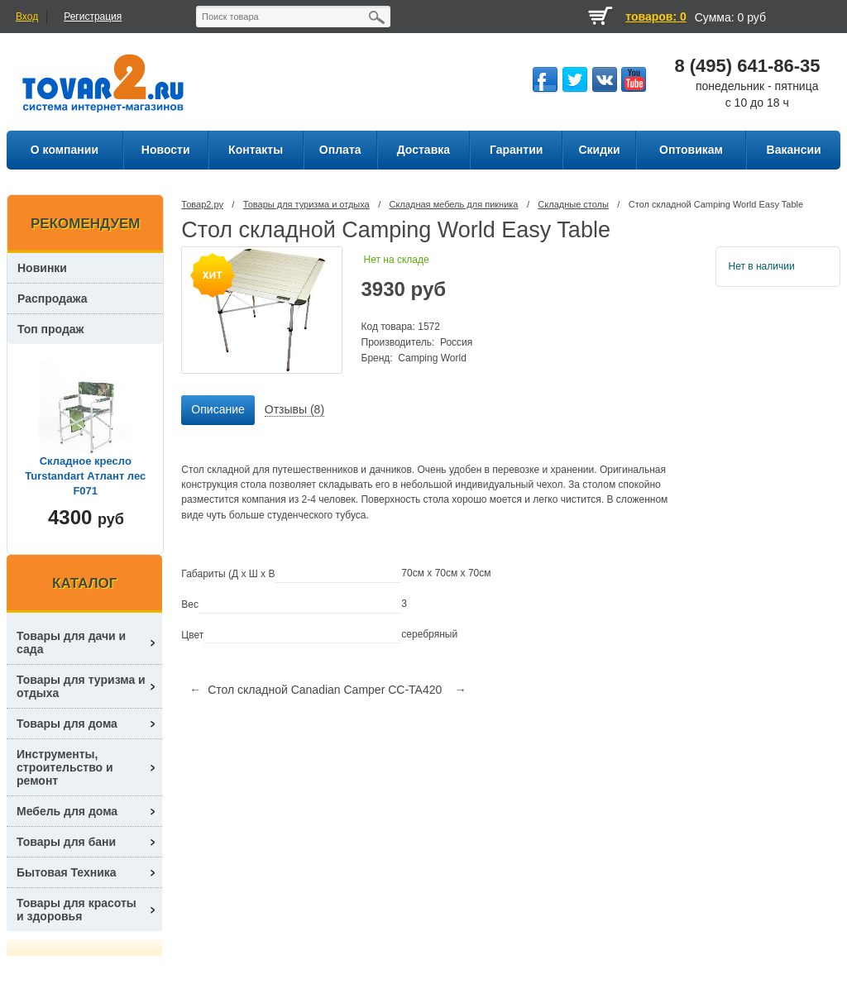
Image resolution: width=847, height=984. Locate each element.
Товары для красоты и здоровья (76, 909)
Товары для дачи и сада (71, 642)
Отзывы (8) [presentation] (294, 409)
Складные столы (573, 204)
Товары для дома (67, 723)
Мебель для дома (67, 811)
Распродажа (52, 298)
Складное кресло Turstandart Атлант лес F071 (85, 476)
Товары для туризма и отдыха (306, 204)
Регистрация (93, 16)
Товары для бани (66, 841)
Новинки (42, 268)
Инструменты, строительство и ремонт (65, 767)
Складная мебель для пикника (454, 204)
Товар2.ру (202, 204)
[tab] (217, 410)
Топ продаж (50, 329)
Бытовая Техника (67, 872)
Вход (27, 16)
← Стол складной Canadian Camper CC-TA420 (315, 689)
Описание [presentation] (217, 409)
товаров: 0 (655, 16)
